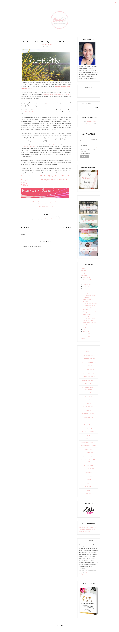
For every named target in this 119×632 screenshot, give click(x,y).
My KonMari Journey (88, 442)
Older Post (67, 227)
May (84, 327)
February (85, 334)
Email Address (88, 145)
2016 (82, 273)
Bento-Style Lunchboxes (53, 104)
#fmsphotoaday (89, 369)
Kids (88, 421)
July (84, 288)
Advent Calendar (88, 380)
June (84, 325)
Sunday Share (47, 44)
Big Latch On (52, 145)
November (86, 279)
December (85, 277)
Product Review (89, 456)
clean (89, 479)
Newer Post (25, 227)
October (85, 282)
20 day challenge (88, 376)
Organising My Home (88, 446)
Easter (88, 403)
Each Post (83, 151)
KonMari (89, 428)
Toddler (89, 476)
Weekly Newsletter (85, 153)
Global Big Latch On (28, 146)
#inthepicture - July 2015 (89, 312)
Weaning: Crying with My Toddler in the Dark (56, 94)
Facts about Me (88, 407)
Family (88, 410)
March (84, 331)
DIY (89, 400)
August (85, 286)
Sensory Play (89, 465)
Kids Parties (88, 424)
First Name (88, 140)
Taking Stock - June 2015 (45, 204)
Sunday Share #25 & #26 (46, 206)
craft (89, 483)
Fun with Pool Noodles (27, 111)
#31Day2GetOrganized (89, 355)
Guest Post (88, 417)
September (86, 284)
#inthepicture (88, 373)
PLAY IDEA (88, 449)
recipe (88, 494)
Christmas (89, 393)
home (89, 490)
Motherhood (89, 439)
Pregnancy (89, 453)
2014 (82, 338)
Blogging (88, 384)
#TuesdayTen (89, 366)
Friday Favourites (88, 414)
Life (41, 44)
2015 (82, 275)
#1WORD (88, 352)
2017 (82, 270)
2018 (82, 268)
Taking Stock (89, 472)
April (84, 329)
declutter (89, 486)
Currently (89, 396)
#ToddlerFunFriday (88, 362)
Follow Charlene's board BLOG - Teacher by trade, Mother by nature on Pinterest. (88, 529)
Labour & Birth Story (89, 431)
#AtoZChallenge (89, 359)
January (85, 336)
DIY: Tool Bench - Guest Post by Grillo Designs (46, 202)
